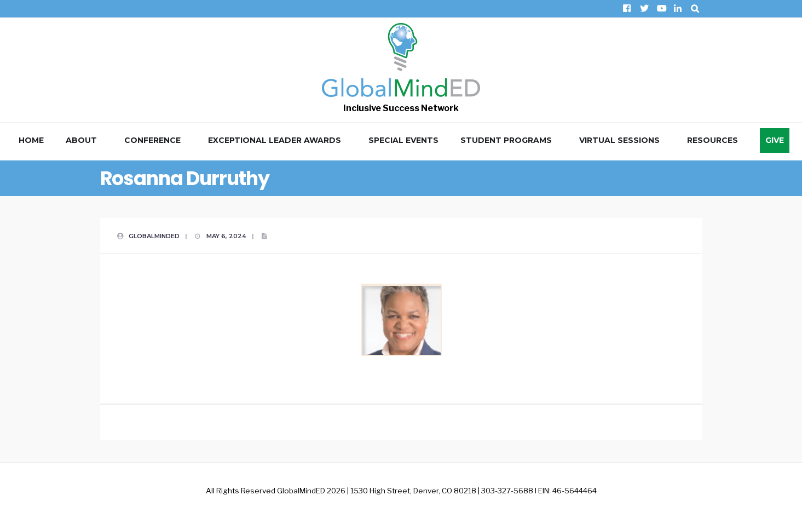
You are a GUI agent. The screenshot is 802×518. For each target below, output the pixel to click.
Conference (152, 140)
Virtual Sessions (619, 140)
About (81, 140)
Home (31, 140)
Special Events (403, 140)
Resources (712, 140)
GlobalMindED (154, 236)
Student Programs (506, 140)
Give (774, 140)
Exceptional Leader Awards (274, 140)
